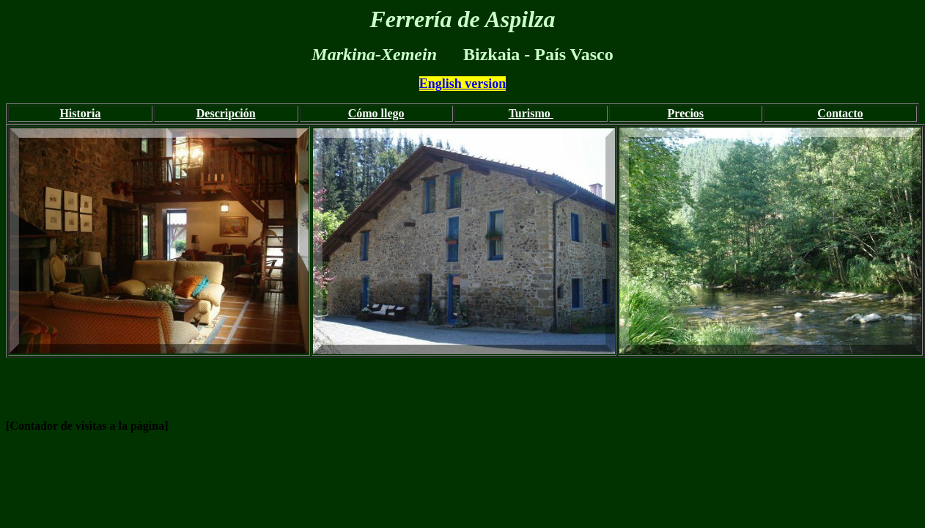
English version (462, 83)
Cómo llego (376, 113)
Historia (79, 113)
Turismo (531, 113)
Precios (686, 113)
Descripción (226, 113)
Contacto (840, 113)
